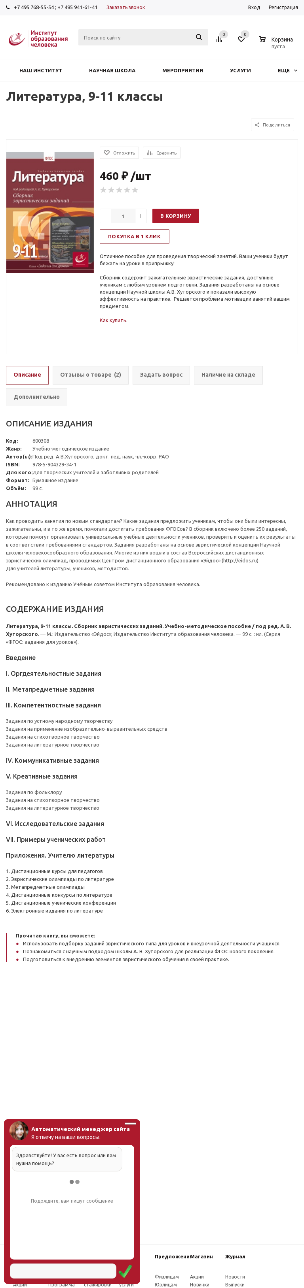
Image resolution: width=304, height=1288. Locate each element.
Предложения (174, 1256)
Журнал (235, 1256)
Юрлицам (166, 1284)
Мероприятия (182, 70)
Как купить (113, 320)
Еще (287, 70)
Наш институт (40, 70)
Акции (20, 1284)
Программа (61, 1284)
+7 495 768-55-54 (34, 7)
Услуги (240, 70)
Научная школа (112, 70)
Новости (235, 1276)
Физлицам (167, 1276)
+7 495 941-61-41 (77, 7)
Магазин (201, 1256)
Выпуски (235, 1284)
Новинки (199, 1284)
